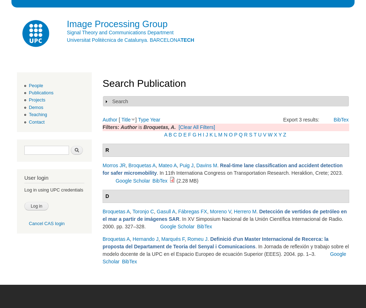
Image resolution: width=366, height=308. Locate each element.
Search (120, 101)
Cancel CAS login (47, 223)
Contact (37, 122)
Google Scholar (132, 181)
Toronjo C (143, 211)
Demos (36, 107)
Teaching (38, 114)
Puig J (187, 165)
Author (110, 120)
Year (155, 120)
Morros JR (114, 165)
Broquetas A (141, 165)
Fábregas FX (192, 211)
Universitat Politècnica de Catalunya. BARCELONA (130, 40)
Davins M (206, 165)
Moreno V (220, 211)
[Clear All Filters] (197, 127)
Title (126, 120)
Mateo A (167, 165)
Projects (37, 100)
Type (143, 120)
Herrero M (245, 211)
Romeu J (197, 239)
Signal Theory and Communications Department (120, 32)
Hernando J (145, 239)
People (36, 85)
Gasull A (166, 211)
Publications (41, 92)
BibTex (341, 120)
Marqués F (172, 239)
